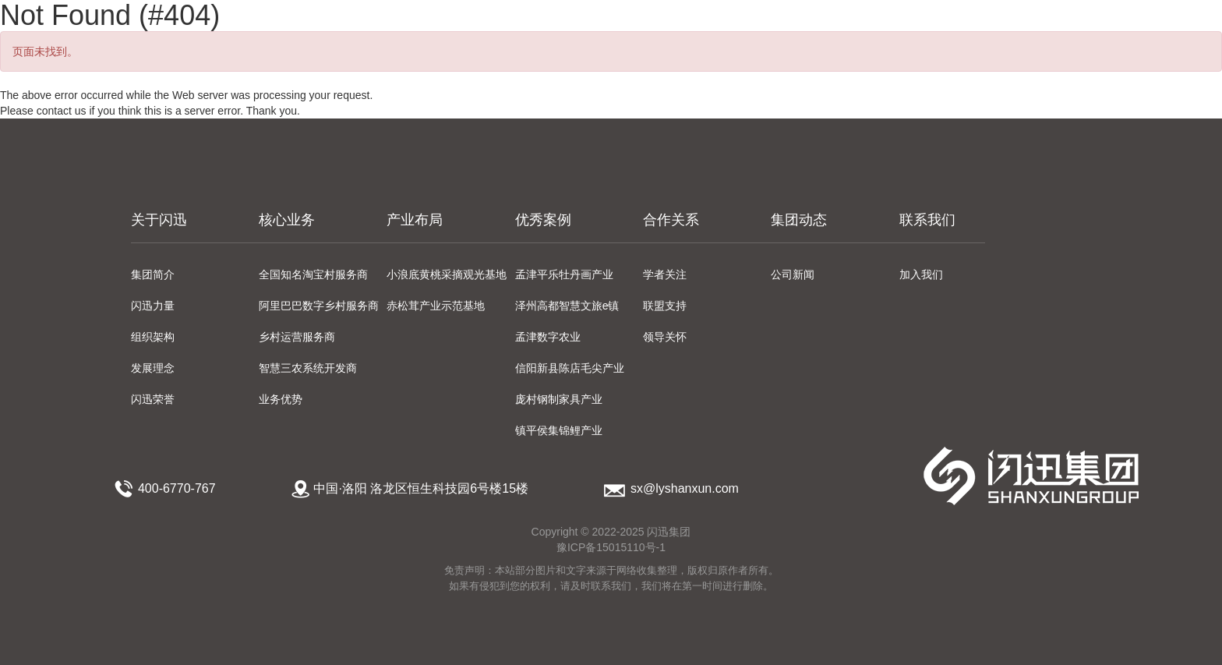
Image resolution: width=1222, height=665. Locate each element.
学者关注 (665, 274)
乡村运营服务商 (297, 337)
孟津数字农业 (548, 337)
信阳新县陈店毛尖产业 (569, 368)
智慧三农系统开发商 (308, 368)
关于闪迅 (159, 220)
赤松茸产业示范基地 (436, 305)
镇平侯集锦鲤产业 (558, 430)
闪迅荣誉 (153, 399)
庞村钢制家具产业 (558, 399)
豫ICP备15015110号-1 (611, 547)
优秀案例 (543, 220)
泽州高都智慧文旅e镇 (567, 305)
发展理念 (153, 368)
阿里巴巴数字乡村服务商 (319, 305)
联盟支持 (665, 305)
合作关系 (671, 220)
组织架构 (153, 337)
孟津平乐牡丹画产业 (564, 274)
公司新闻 (792, 274)
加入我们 (921, 274)
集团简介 (153, 274)
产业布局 (415, 220)
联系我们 (927, 220)
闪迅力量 (153, 305)
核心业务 (287, 220)
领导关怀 (665, 337)
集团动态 (799, 220)
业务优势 (280, 399)
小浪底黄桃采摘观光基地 (447, 274)
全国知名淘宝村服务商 (313, 274)
